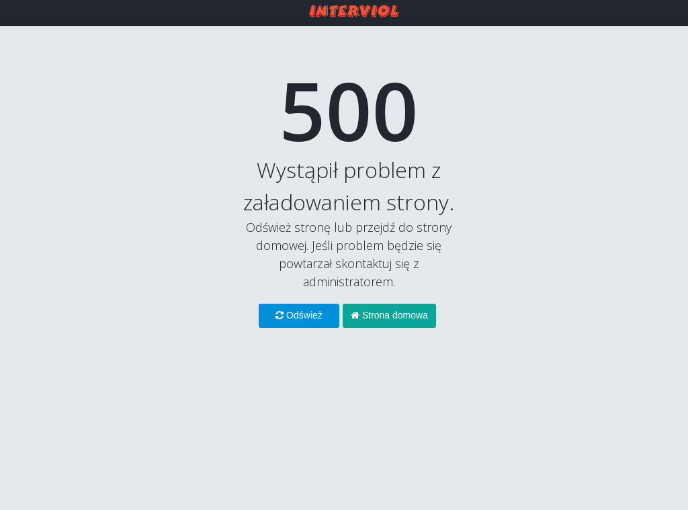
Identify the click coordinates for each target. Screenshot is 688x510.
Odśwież (298, 315)
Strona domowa (389, 315)
